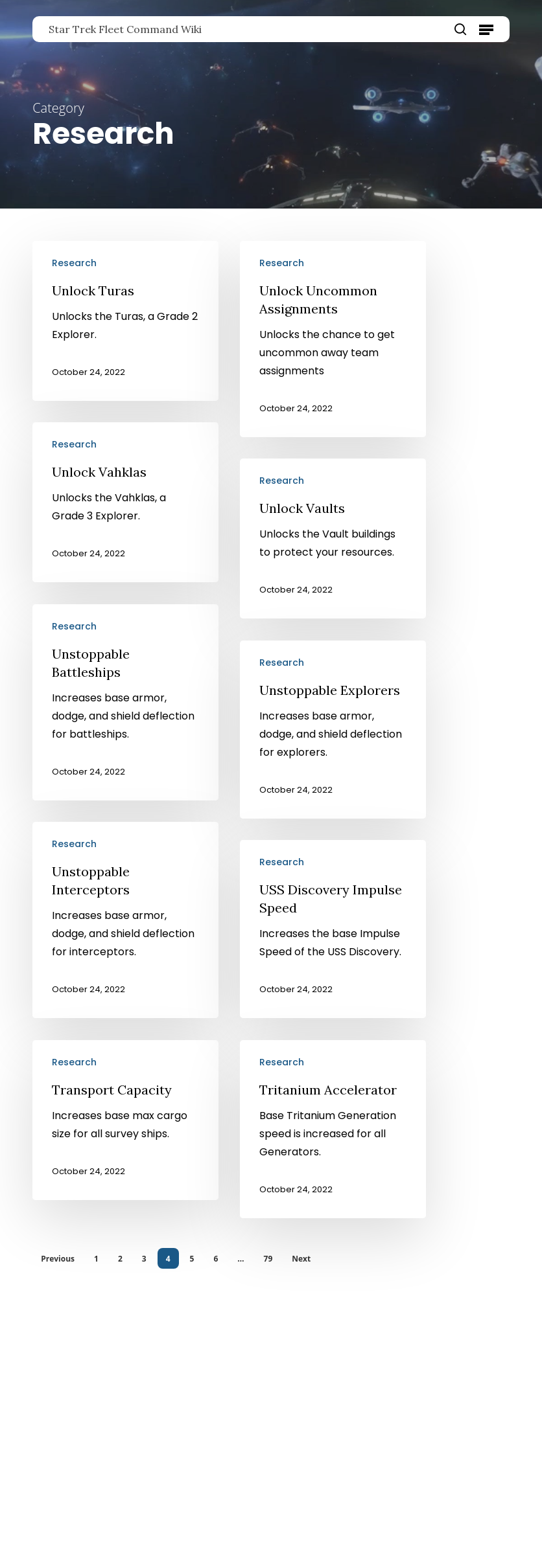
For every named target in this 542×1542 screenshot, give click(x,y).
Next (301, 1258)
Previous (58, 1258)
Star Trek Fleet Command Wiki (125, 29)
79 (268, 1258)
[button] (486, 29)
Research (74, 263)
